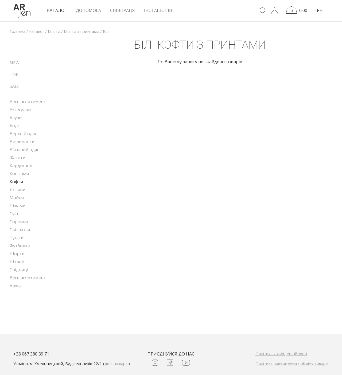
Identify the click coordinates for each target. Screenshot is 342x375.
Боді (14, 125)
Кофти (16, 182)
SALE (15, 86)
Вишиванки (22, 141)
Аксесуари (20, 109)
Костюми (19, 174)
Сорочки (19, 222)
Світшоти (20, 230)
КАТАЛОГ (57, 10)
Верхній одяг (23, 133)
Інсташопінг (159, 10)
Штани (17, 262)
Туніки (17, 238)
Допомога (88, 10)
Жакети (17, 158)
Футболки (20, 246)
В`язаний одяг (24, 150)
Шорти (17, 254)
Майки (17, 198)
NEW (15, 63)
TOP (14, 74)
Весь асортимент (28, 101)
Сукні (15, 214)
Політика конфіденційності (281, 353)
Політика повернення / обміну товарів (292, 363)
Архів (15, 286)
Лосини (17, 190)
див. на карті (116, 363)
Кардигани (21, 166)
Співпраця (122, 10)
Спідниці (19, 270)
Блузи (16, 117)
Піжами (17, 206)
